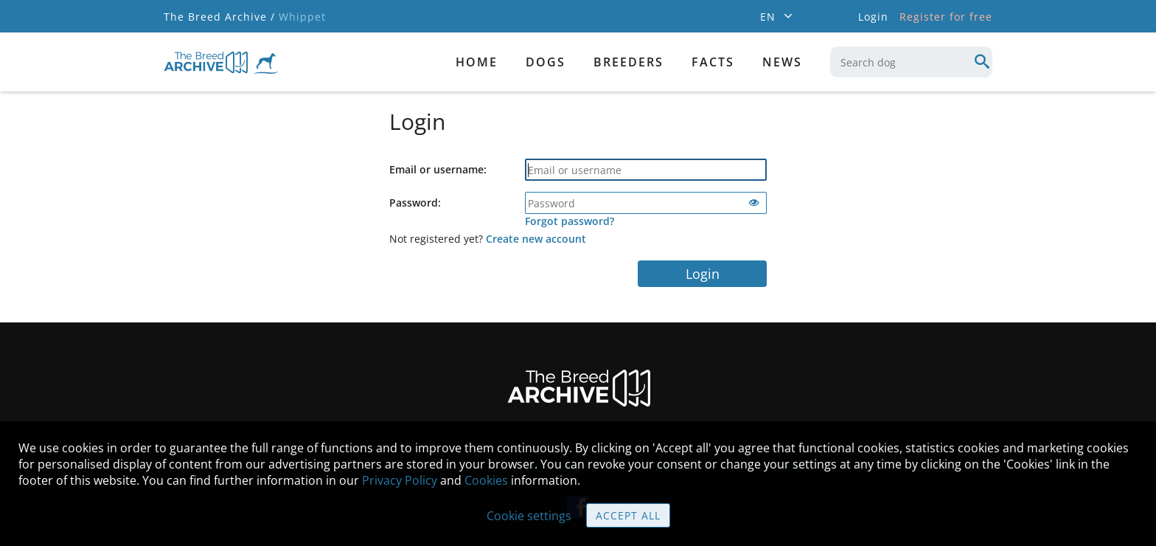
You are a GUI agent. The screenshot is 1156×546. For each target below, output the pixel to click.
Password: (415, 203)
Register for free (945, 17)
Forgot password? (569, 221)
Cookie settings (529, 516)
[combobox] (911, 61)
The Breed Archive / (219, 17)
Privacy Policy (399, 480)
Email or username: (438, 169)
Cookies (486, 480)
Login (703, 274)
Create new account (536, 239)
